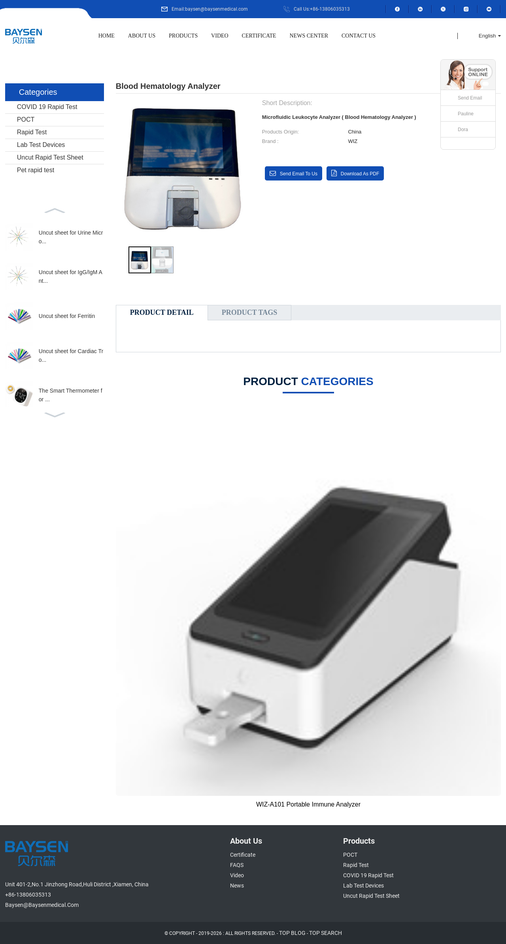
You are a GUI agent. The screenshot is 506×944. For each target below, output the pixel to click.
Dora (463, 129)
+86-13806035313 (28, 894)
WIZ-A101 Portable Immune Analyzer (308, 804)
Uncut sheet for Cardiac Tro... (71, 355)
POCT (25, 119)
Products (183, 36)
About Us (141, 36)
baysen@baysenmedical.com (42, 905)
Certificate (259, 36)
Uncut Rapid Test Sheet (50, 157)
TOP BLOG (292, 933)
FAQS (237, 865)
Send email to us (298, 174)
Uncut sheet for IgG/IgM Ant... (70, 276)
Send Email (470, 98)
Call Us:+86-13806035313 (322, 9)
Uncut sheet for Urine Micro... (71, 236)
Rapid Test (32, 132)
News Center (309, 36)
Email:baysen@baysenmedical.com (210, 9)
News (237, 885)
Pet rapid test (35, 170)
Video (219, 36)
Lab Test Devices (41, 144)
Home (106, 36)
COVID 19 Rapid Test (47, 106)
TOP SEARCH (325, 933)
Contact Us (359, 36)
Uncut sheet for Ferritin (67, 316)
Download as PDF (360, 174)
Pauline (466, 114)
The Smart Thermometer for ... (70, 394)
